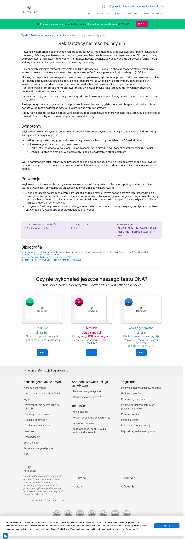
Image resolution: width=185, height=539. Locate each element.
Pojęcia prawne (129, 419)
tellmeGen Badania (83, 423)
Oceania (129, 486)
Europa (81, 478)
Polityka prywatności (133, 399)
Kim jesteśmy (80, 411)
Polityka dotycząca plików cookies (141, 387)
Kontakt (158, 13)
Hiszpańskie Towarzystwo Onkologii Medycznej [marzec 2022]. (51, 260)
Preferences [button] (131, 529)
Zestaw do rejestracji (135, 6)
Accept (167, 526)
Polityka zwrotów (131, 393)
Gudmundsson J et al (31, 252)
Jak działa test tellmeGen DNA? (42, 393)
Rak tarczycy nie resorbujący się (88, 35)
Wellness (30, 431)
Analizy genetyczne (35, 387)
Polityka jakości (130, 414)
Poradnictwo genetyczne (87, 391)
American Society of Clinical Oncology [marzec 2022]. (47, 257)
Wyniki (119, 13)
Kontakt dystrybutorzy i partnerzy (91, 417)
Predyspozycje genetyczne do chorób (50, 35)
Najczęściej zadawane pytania (138, 431)
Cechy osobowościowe (38, 425)
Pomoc (145, 13)
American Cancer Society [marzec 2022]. (40, 254)
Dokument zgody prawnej (135, 425)
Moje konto (115, 6)
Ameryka (129, 478)
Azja (79, 486)
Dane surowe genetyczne (38, 448)
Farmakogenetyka (35, 419)
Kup (109, 13)
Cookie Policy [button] (63, 529)
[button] (103, 6)
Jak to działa (94, 13)
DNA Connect (31, 442)
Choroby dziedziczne (37, 414)
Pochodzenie (32, 437)
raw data (132, 13)
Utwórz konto (156, 6)
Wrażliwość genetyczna (86, 397)
